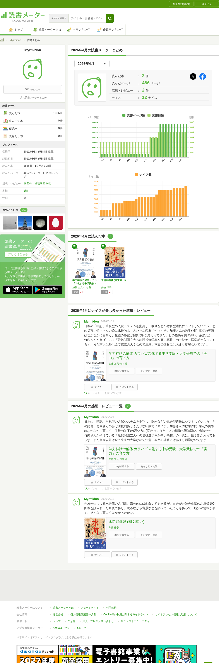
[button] (110, 18)
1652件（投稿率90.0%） (38, 183)
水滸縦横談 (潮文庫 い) (113, 280)
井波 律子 (106, 287)
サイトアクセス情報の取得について (176, 594)
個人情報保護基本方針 (83, 594)
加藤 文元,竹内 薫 (81, 287)
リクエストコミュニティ (135, 601)
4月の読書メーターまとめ (32, 97)
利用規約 (111, 587)
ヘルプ (57, 601)
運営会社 (58, 594)
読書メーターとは (63, 587)
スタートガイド (90, 587)
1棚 (26, 190)
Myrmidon (15, 40)
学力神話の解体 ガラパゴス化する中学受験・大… (84, 283)
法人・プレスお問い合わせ (98, 601)
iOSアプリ (83, 608)
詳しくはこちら (18, 254)
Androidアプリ (61, 608)
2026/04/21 (107, 321)
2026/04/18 (107, 498)
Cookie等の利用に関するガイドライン (125, 594)
